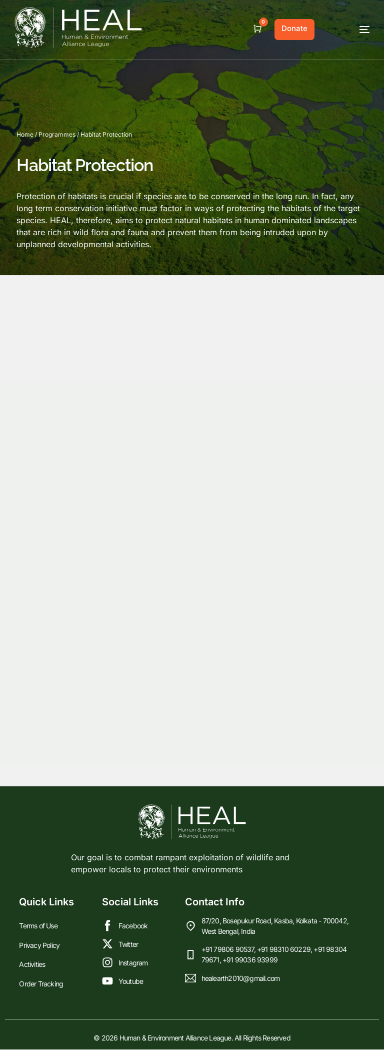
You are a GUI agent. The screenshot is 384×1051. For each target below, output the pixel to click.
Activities (32, 965)
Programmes (57, 134)
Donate (295, 28)
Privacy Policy (39, 947)
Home (25, 134)
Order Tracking (41, 983)
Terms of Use (38, 929)
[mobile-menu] (347, 29)
